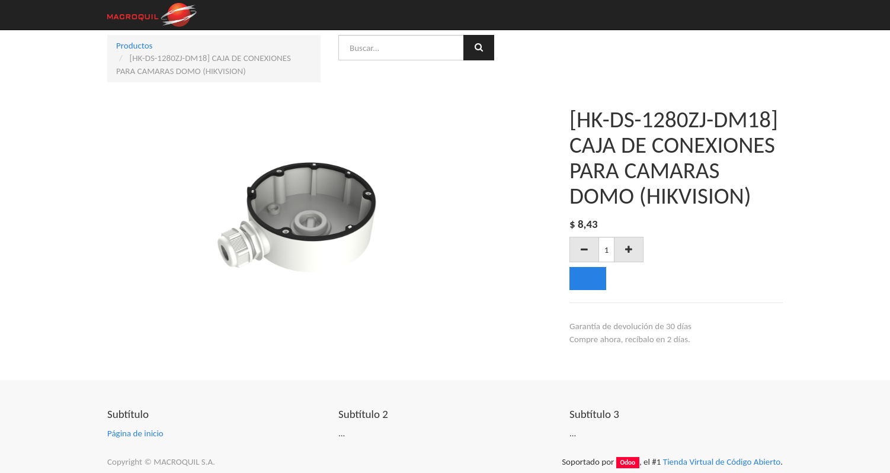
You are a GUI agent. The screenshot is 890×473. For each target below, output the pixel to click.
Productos (134, 45)
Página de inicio (135, 433)
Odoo (627, 462)
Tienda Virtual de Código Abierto (721, 461)
